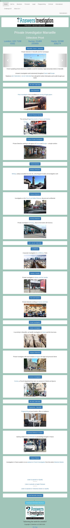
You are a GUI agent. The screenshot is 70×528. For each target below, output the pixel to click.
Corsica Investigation (35, 377)
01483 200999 (36, 42)
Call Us (12, 4)
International (59, 4)
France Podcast (35, 458)
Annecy (32, 222)
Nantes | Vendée (35, 273)
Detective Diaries (59, 462)
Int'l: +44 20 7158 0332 (35, 243)
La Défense (35, 249)
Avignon (38, 356)
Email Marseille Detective (35, 495)
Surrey (31, 41)
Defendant (32, 436)
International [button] (63, 13)
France (46, 73)
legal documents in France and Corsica (39, 119)
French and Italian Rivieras (33, 198)
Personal (27, 4)
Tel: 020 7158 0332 (35, 84)
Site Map (35, 527)
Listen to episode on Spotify (35, 479)
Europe (53, 73)
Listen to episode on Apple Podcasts (35, 484)
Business (19, 4)
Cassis (44, 332)
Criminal (50, 4)
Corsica (16, 381)
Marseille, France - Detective (35, 48)
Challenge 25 (8, 8)
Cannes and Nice (43, 302)
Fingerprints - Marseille (35, 407)
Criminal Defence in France (35, 432)
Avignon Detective (35, 352)
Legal (33, 4)
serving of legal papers (46, 94)
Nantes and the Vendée (41, 277)
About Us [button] (17, 8)
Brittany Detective (35, 169)
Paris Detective (35, 90)
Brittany (14, 174)
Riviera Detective (35, 194)
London (7, 41)
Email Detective (35, 164)
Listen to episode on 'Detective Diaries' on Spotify (35, 488)
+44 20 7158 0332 (26, 76)
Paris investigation (23, 94)
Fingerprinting (42, 4)
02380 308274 (59, 42)
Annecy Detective (35, 218)
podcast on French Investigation (36, 462)
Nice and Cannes (35, 298)
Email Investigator (35, 322)
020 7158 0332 (15, 42)
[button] (8, 60)
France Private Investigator (35, 139)
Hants (54, 41)
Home (6, 4)
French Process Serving (35, 115)
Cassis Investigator (35, 328)
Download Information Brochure (35, 503)
